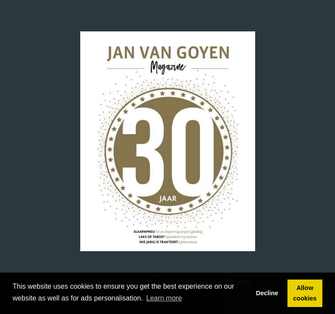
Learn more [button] (164, 298)
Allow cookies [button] (305, 293)
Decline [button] (267, 293)
